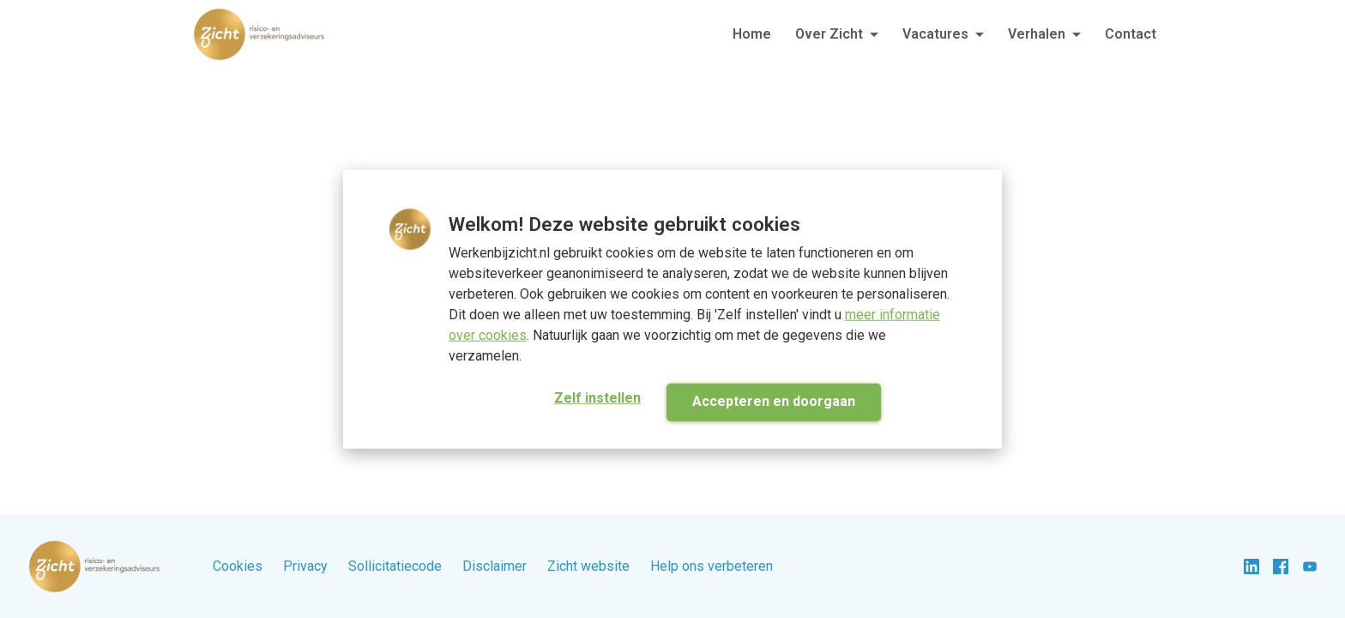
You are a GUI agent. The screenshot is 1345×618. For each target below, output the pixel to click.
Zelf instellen (597, 397)
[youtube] (1309, 566)
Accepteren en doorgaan (773, 400)
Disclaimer (494, 566)
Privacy (305, 566)
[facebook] (1280, 566)
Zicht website (588, 566)
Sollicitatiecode (395, 566)
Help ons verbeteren (711, 566)
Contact (1130, 34)
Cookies (237, 566)
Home (752, 34)
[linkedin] (1251, 566)
